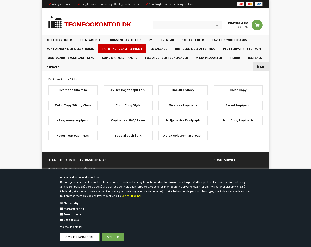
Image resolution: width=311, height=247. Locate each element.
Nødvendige (72, 203)
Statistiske (71, 219)
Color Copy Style (128, 105)
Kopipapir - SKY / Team (128, 120)
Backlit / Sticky (183, 90)
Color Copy (238, 90)
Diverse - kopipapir (183, 105)
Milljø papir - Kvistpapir (183, 120)
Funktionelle (72, 214)
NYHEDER (52, 66)
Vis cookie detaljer (71, 227)
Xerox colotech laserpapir (183, 135)
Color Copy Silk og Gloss (73, 105)
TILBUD (235, 58)
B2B (261, 66)
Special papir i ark (128, 135)
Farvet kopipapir (238, 105)
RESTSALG (255, 58)
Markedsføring (74, 208)
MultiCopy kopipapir (238, 120)
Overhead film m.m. (73, 90)
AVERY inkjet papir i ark (127, 90)
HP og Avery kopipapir (73, 120)
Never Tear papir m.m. (72, 135)
